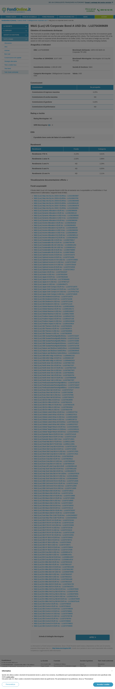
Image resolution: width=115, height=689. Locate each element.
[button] (112, 671)
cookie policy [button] (10, 677)
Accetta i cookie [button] (103, 684)
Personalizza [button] (10, 684)
